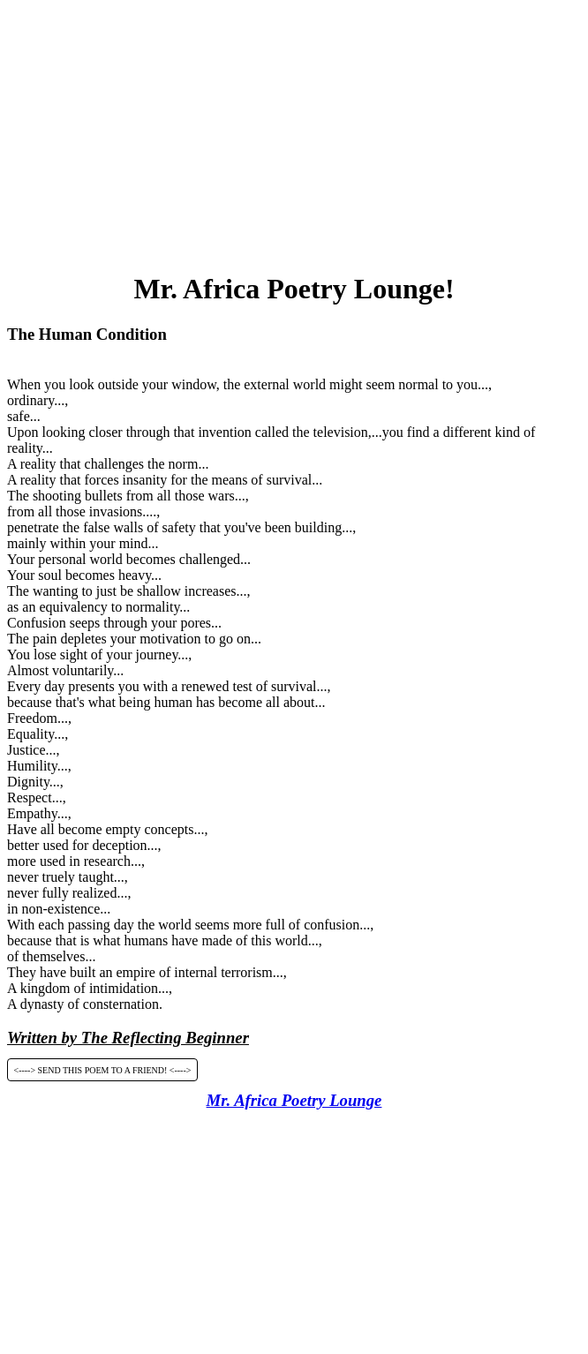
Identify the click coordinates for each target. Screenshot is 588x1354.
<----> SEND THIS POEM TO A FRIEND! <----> (103, 1069)
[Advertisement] (297, 130)
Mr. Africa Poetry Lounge (294, 1100)
